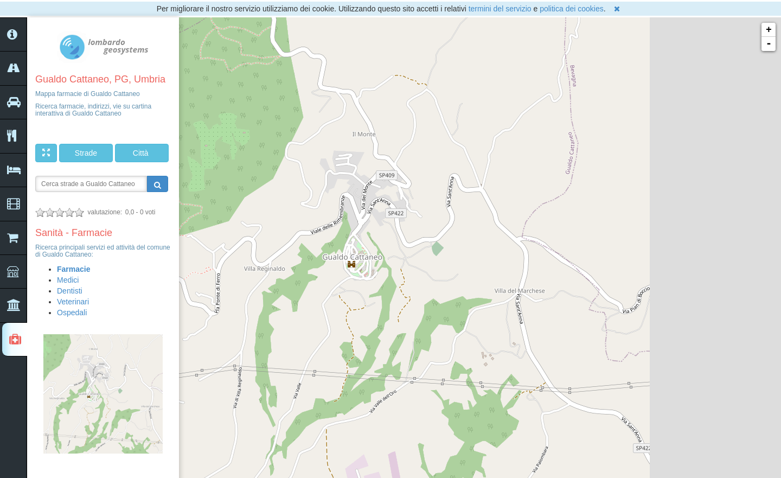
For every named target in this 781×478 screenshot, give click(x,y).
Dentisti (69, 290)
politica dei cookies (572, 8)
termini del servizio (500, 8)
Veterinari (73, 301)
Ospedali (72, 312)
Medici (68, 280)
